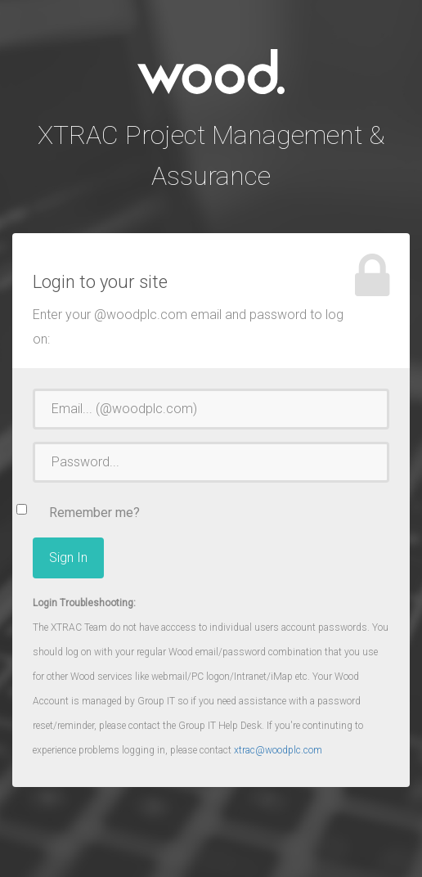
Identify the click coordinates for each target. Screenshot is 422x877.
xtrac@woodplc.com (278, 750)
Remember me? (94, 512)
